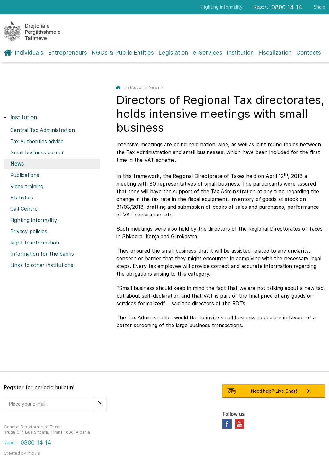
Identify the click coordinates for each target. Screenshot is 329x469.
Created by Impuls (22, 453)
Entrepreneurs (67, 52)
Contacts (308, 52)
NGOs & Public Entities (123, 52)
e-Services (207, 52)
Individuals (29, 52)
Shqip (319, 7)
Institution (240, 52)
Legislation (173, 52)
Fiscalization (275, 52)
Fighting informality (222, 7)
